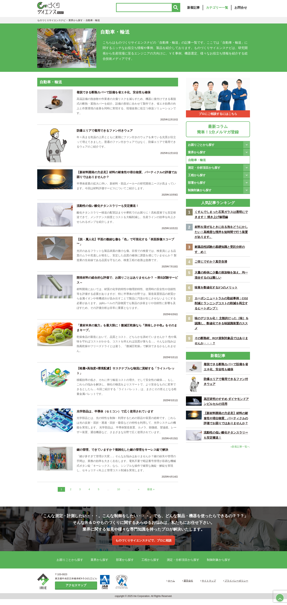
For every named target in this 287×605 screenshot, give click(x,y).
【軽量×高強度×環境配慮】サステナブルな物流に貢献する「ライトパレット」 (127, 375)
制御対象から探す (200, 192)
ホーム (182, 586)
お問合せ (240, 9)
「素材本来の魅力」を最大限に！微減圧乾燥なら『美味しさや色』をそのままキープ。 (127, 332)
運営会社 (196, 586)
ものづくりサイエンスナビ (57, 9)
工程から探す (197, 177)
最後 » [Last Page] (150, 494)
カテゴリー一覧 (217, 9)
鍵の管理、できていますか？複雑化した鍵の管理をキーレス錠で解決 (125, 455)
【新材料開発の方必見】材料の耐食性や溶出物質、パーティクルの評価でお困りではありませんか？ (127, 177)
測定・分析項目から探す (204, 169)
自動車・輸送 (197, 162)
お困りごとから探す (201, 146)
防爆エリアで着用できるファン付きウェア (107, 132)
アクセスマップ (76, 591)
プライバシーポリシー (237, 586)
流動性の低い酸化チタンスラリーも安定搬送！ (110, 208)
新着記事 (193, 9)
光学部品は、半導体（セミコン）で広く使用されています (118, 416)
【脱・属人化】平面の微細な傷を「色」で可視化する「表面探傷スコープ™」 (127, 245)
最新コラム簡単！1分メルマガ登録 (218, 131)
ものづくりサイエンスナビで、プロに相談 (144, 546)
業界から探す (197, 154)
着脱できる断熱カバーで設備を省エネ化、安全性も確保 (116, 94)
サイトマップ (213, 586)
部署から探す (197, 184)
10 (118, 494)
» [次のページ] (138, 494)
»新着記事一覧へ (240, 461)
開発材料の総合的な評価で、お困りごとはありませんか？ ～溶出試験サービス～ (126, 284)
